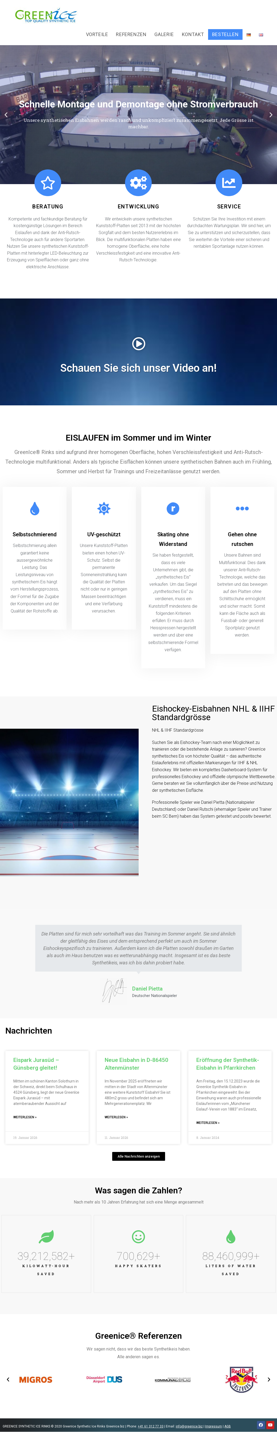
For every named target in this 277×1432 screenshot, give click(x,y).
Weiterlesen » (25, 1117)
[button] (6, 114)
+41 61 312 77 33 (150, 1426)
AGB (227, 1426)
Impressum (213, 1426)
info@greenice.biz (189, 1426)
